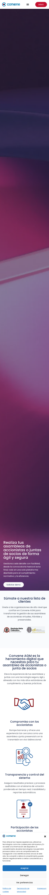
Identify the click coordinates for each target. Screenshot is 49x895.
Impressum (41, 888)
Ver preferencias (24, 882)
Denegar (24, 875)
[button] (45, 836)
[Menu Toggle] (27, 4)
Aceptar (25, 868)
